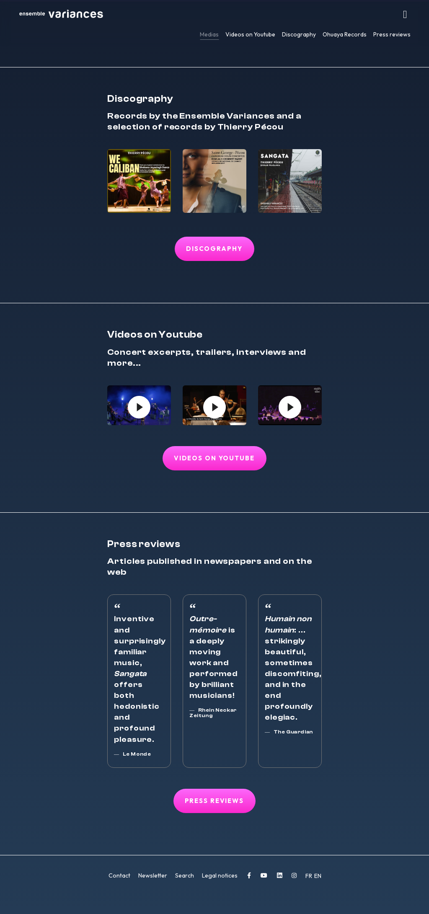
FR (309, 876)
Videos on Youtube (250, 34)
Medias (209, 34)
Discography (299, 34)
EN (317, 876)
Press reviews (392, 34)
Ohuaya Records (345, 34)
